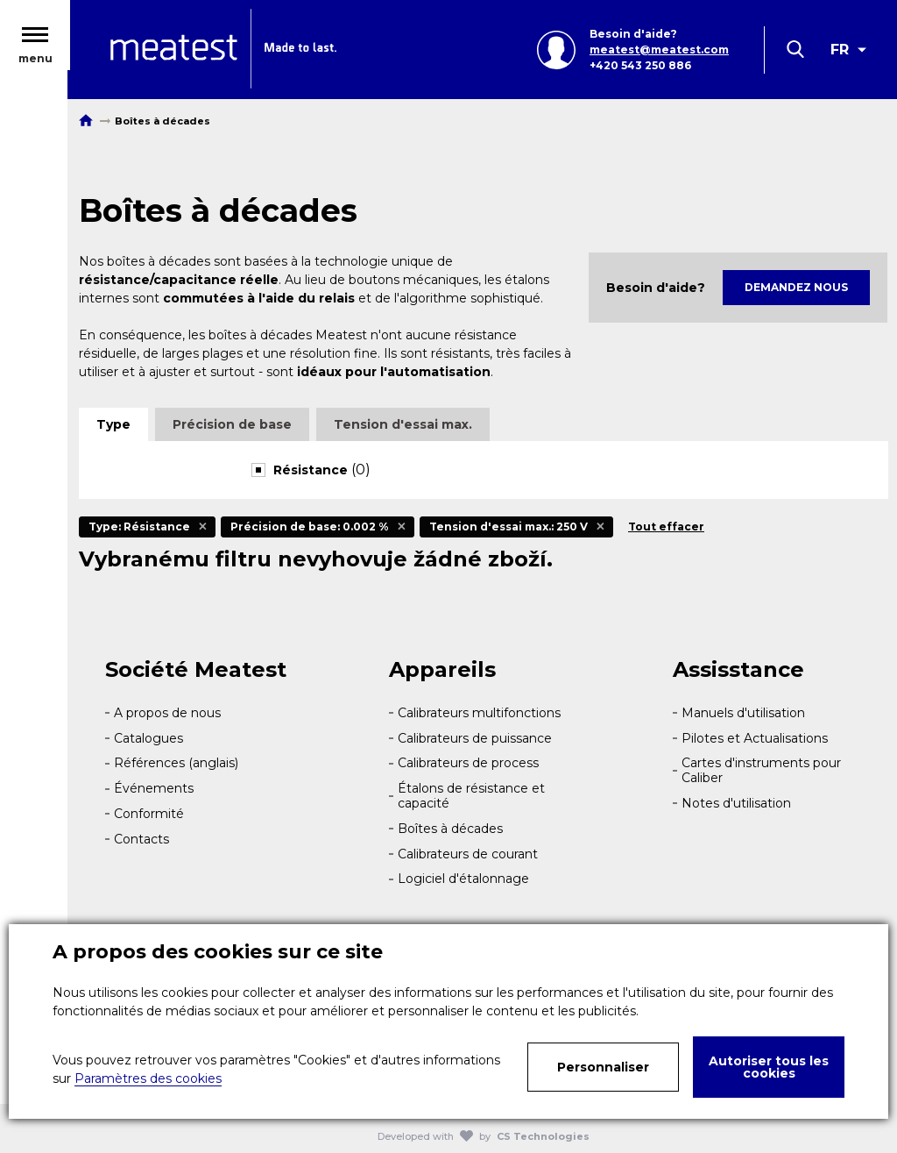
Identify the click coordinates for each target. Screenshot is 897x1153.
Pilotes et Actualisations (755, 738)
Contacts (141, 839)
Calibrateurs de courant (468, 854)
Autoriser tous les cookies (769, 1067)
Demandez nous (796, 287)
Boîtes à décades (450, 828)
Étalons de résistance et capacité (471, 795)
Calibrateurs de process (468, 763)
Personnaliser (603, 1067)
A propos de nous (167, 713)
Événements (154, 788)
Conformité (149, 814)
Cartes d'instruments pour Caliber (761, 770)
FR (839, 50)
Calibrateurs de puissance (475, 738)
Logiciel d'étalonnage (463, 878)
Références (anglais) (176, 763)
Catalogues (148, 738)
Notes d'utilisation (736, 803)
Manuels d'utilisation (743, 713)
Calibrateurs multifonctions (479, 713)
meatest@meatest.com (659, 50)
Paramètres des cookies (148, 1078)
